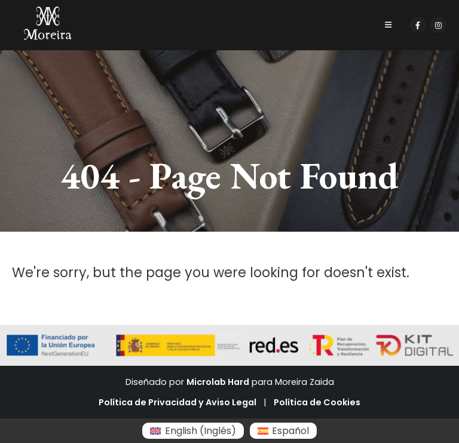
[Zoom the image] (48, 13)
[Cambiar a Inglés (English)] (192, 431)
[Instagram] (438, 25)
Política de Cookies (317, 402)
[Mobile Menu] (388, 25)
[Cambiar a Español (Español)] (283, 431)
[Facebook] (417, 25)
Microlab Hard (217, 382)
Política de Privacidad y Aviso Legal (177, 402)
